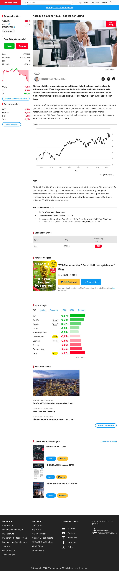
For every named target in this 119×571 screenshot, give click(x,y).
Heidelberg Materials (40, 332)
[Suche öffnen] (28, 3)
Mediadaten (7, 521)
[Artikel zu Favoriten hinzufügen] (113, 78)
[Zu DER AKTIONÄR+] (95, 2)
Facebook (69, 542)
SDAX (72, 310)
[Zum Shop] (79, 2)
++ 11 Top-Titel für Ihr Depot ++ (59, 7)
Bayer (35, 353)
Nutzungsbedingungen (12, 529)
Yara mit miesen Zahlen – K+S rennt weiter (56, 215)
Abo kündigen (8, 554)
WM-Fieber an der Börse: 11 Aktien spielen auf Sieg (86, 267)
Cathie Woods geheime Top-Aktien (62, 483)
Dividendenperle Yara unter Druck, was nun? (53, 419)
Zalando (35, 324)
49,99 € (50, 495)
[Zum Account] (86, 2)
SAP (34, 316)
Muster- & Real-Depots (42, 537)
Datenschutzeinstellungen (14, 542)
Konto (113, 288)
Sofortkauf (69, 282)
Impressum (7, 525)
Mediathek (37, 525)
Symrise (36, 345)
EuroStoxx (81, 310)
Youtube (68, 533)
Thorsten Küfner (60, 79)
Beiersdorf (36, 341)
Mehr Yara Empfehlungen (106, 425)
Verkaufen (22, 46)
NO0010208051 (8, 26)
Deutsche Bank (38, 336)
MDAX (64, 310)
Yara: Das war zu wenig (44, 411)
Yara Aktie (6, 21)
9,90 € (50, 477)
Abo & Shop (37, 546)
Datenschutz (8, 533)
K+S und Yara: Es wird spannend (52, 212)
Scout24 (36, 320)
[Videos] (104, 2)
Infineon (36, 328)
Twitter (68, 547)
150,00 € (51, 458)
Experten (36, 529)
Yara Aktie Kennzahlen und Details (16, 98)
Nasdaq (42, 310)
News (55, 320)
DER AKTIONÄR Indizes (42, 542)
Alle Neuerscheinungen (109, 441)
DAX (34, 310)
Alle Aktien (37, 521)
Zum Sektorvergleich (11, 124)
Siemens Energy (38, 349)
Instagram (69, 537)
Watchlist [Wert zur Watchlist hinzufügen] (9, 31)
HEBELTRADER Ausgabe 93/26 (60, 465)
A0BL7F (6, 24)
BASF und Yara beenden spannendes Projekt (53, 403)
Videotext (7, 546)
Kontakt (68, 528)
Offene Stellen (8, 550)
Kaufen (9, 46)
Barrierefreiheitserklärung (14, 537)
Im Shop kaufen (91, 282)
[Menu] (116, 2)
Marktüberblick (39, 533)
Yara (36, 73)
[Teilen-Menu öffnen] (103, 79)
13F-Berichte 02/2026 (56, 446)
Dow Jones (54, 310)
